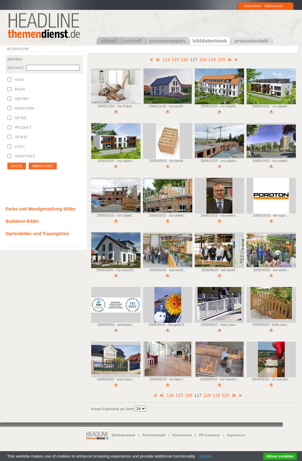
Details (205, 456)
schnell (133, 41)
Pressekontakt (153, 435)
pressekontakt (251, 41)
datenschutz (273, 6)
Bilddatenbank (123, 435)
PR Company (209, 435)
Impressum (236, 435)
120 (221, 59)
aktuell (109, 41)
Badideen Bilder (22, 221)
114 (166, 59)
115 (175, 59)
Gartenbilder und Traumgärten (37, 233)
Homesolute (182, 435)
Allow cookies (280, 456)
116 (184, 59)
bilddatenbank (210, 41)
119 (212, 59)
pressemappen (167, 41)
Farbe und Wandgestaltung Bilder (41, 208)
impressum (252, 6)
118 (202, 59)
